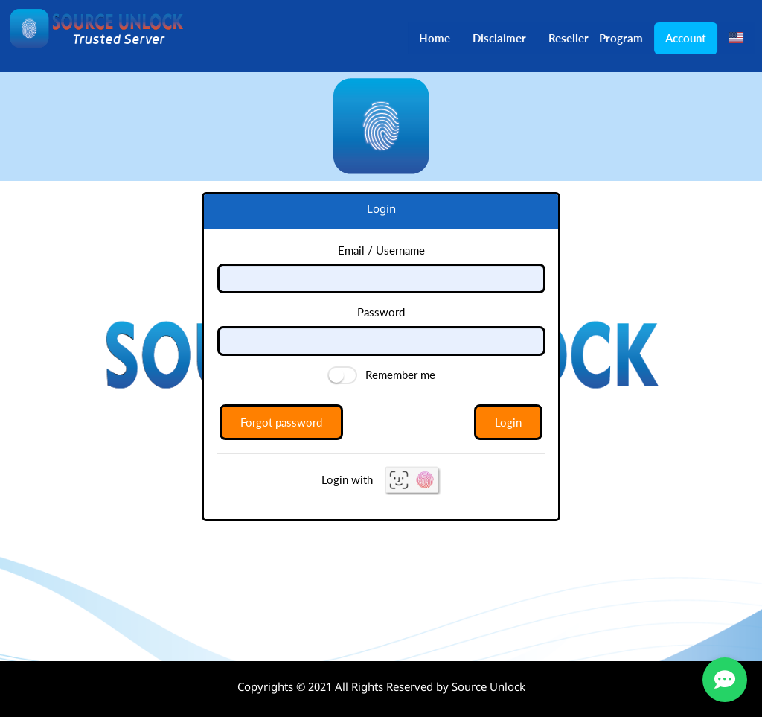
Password (381, 312)
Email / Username (381, 250)
